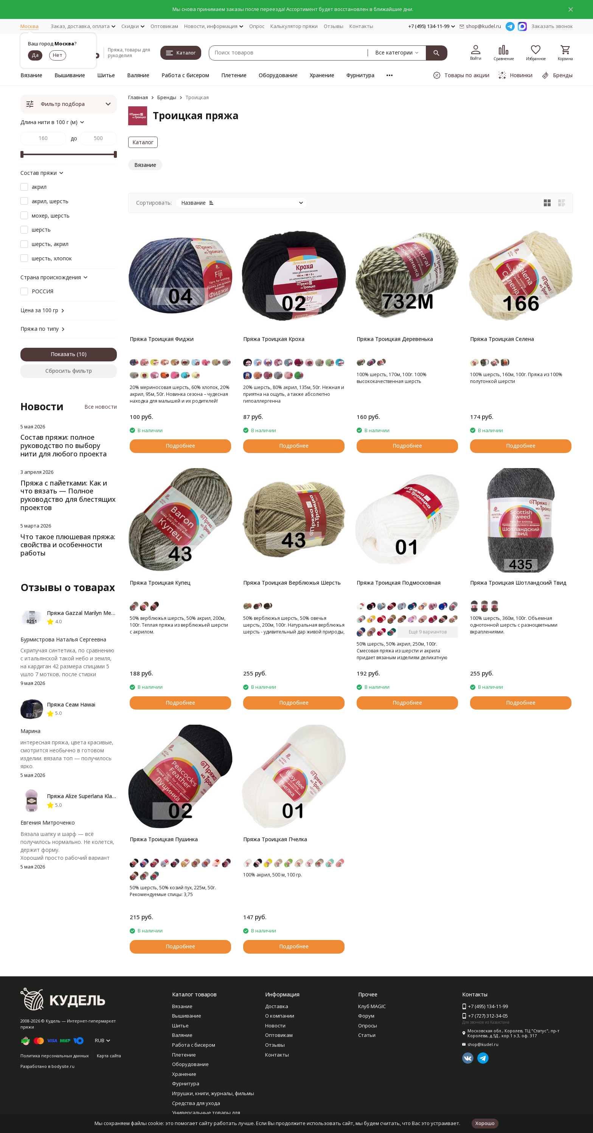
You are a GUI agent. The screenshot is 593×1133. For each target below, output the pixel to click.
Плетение (234, 75)
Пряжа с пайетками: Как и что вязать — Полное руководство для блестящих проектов (68, 495)
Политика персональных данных (54, 1055)
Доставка (276, 1006)
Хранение (322, 75)
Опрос (256, 26)
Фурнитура (360, 75)
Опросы (367, 1025)
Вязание (31, 75)
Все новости (100, 406)
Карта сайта (109, 1055)
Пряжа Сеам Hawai (71, 704)
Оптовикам (164, 26)
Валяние (138, 75)
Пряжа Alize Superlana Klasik (82, 796)
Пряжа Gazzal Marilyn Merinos (85, 612)
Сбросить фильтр (68, 370)
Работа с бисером (185, 75)
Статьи (367, 1035)
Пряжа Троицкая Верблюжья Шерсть (292, 582)
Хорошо (485, 1123)
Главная (138, 97)
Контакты (361, 26)
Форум (366, 1015)
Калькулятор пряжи (294, 26)
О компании (279, 1015)
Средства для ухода (196, 1103)
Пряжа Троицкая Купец (160, 582)
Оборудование (278, 75)
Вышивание (69, 75)
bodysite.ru (63, 1066)
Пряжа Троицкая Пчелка (275, 839)
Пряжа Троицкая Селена (502, 338)
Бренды (166, 97)
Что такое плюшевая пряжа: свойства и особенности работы (67, 544)
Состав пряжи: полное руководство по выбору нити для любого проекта (63, 445)
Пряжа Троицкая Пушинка (164, 839)
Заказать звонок (552, 26)
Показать (63, 354)
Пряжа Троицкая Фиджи (162, 338)
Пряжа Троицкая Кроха (273, 338)
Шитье (106, 75)
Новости (275, 1025)
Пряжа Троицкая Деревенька (395, 338)
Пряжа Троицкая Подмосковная (399, 582)
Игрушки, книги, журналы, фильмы (213, 1093)
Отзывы (333, 26)
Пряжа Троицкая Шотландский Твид (518, 582)
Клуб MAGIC (372, 1006)
